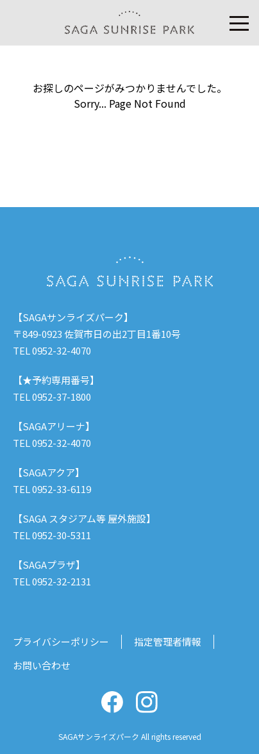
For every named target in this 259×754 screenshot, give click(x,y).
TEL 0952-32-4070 (52, 350)
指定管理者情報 (167, 641)
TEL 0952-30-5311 (52, 535)
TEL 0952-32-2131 (52, 581)
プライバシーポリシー (61, 641)
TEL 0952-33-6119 (52, 489)
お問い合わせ (42, 665)
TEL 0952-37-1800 (52, 396)
